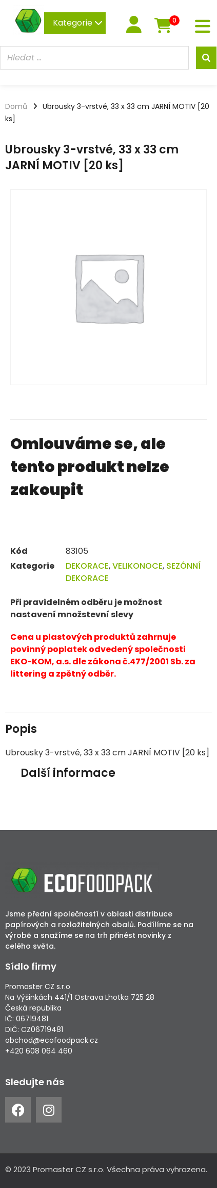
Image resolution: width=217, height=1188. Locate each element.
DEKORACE (87, 566)
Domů (16, 106)
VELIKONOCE (137, 566)
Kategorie (78, 23)
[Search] (206, 58)
